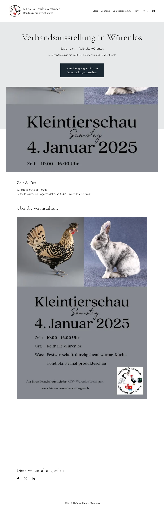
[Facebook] (144, 10)
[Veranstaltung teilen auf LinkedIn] (33, 478)
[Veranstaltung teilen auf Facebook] (18, 478)
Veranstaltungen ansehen (82, 72)
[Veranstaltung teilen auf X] (25, 478)
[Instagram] (153, 10)
